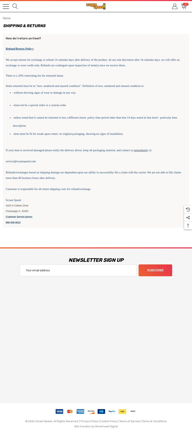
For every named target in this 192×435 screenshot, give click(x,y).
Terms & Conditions (154, 421)
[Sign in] (174, 6)
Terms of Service (129, 421)
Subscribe (155, 270)
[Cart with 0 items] (184, 6)
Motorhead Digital (106, 426)
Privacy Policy (89, 421)
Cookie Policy (108, 421)
